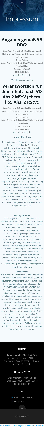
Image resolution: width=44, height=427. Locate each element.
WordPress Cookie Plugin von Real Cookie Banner (22, 425)
